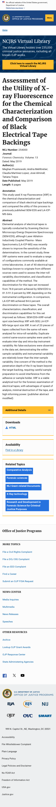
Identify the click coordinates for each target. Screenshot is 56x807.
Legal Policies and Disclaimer (16, 765)
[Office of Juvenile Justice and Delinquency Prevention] (11, 718)
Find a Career (9, 574)
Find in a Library (14, 450)
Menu (49, 18)
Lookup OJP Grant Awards (16, 647)
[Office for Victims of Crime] (28, 718)
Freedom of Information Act (16, 780)
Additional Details (15, 410)
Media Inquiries (11, 599)
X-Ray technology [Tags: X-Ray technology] (17, 493)
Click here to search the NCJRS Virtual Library (28, 64)
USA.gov (6, 787)
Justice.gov (7, 794)
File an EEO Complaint (14, 566)
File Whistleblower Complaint (16, 744)
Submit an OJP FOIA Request (18, 581)
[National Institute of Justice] (45, 706)
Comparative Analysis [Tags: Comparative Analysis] (19, 469)
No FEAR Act (8, 773)
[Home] (27, 18)
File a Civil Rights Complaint (17, 552)
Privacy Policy (9, 758)
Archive (6, 639)
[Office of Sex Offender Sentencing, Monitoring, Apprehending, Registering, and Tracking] (45, 717)
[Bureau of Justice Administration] (10, 706)
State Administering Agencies (18, 661)
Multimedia (8, 606)
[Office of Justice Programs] (6, 18)
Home (4, 30)
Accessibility (8, 737)
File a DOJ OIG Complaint (16, 559)
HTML (12, 427)
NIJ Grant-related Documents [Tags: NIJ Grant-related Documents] (23, 485)
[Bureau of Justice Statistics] (28, 708)
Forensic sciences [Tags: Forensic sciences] (17, 477)
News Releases (10, 614)
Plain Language (9, 751)
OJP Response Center (14, 654)
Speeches (8, 621)
